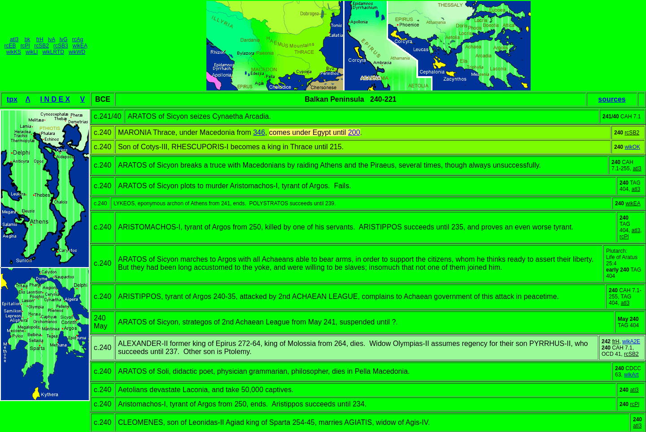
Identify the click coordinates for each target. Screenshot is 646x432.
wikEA (80, 46)
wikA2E (631, 341)
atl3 (14, 39)
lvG (64, 39)
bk (28, 39)
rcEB (10, 46)
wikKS (13, 52)
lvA (51, 39)
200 (354, 132)
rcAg (77, 39)
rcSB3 (60, 46)
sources (611, 99)
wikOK (632, 147)
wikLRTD (53, 52)
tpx (12, 99)
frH (40, 39)
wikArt (631, 375)
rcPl (25, 46)
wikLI (32, 52)
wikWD (77, 52)
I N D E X (55, 99)
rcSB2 (41, 46)
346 (259, 132)
